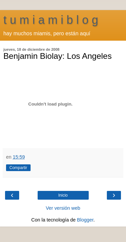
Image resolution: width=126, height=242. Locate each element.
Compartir (18, 167)
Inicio (63, 195)
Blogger (85, 220)
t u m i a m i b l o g (50, 19)
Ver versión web (63, 208)
